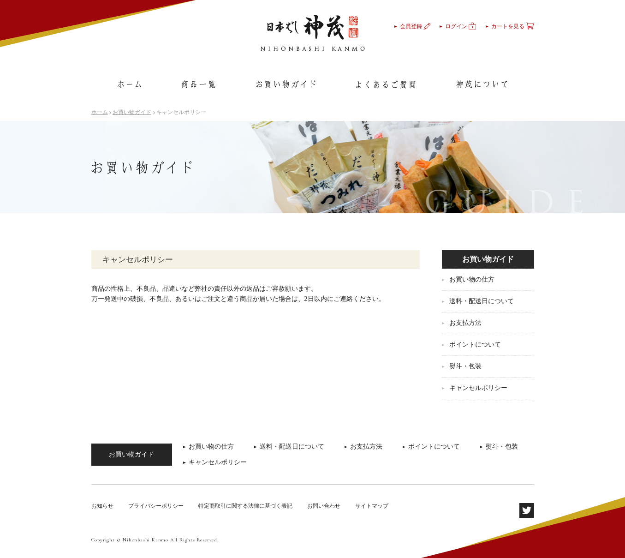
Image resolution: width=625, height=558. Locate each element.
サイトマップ (371, 506)
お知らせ (102, 506)
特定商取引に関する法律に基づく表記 (245, 506)
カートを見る (512, 26)
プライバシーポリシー (156, 506)
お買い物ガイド (132, 112)
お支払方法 (465, 322)
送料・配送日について (481, 301)
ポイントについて (475, 344)
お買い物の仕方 (471, 279)
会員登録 (415, 26)
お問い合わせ (323, 506)
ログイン (460, 26)
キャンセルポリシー (478, 387)
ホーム (99, 112)
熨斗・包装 (465, 366)
